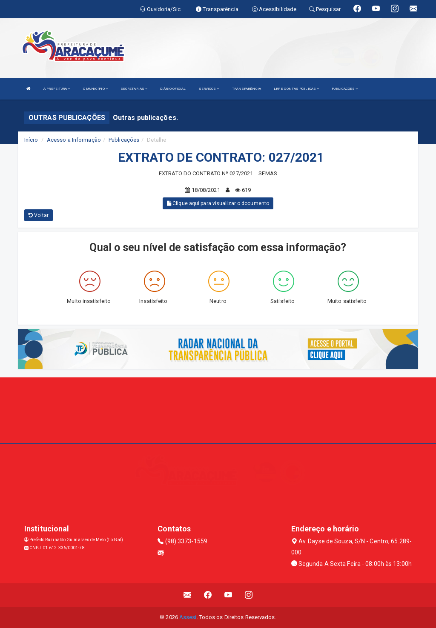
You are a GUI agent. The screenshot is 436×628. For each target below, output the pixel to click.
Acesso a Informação (74, 140)
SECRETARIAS (133, 89)
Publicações (124, 140)
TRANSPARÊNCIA (246, 89)
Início (31, 140)
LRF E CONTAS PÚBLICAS (296, 89)
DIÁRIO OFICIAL (173, 89)
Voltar (39, 215)
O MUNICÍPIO (95, 89)
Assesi (188, 617)
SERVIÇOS (209, 89)
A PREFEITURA (56, 89)
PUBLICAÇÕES (345, 89)
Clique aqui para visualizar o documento (218, 203)
